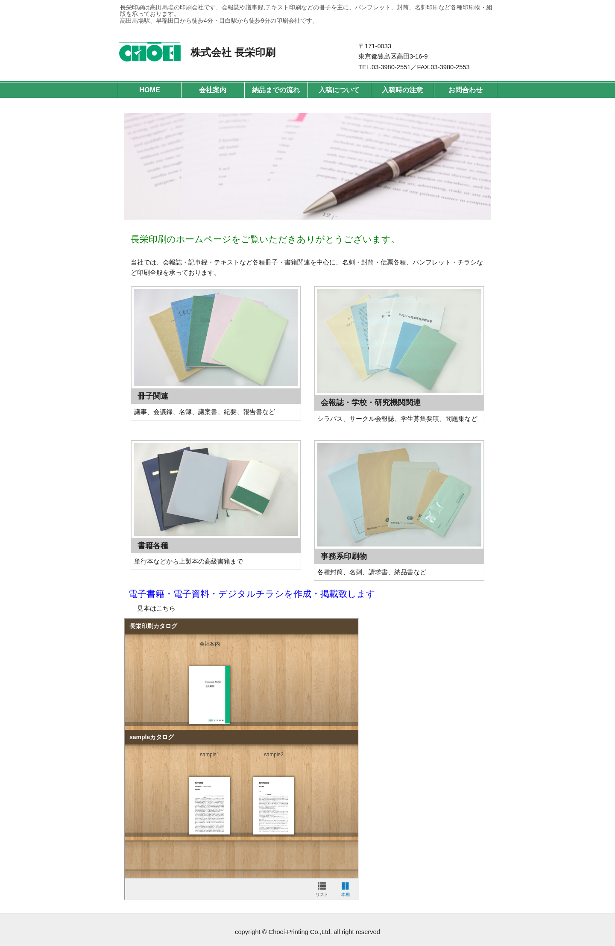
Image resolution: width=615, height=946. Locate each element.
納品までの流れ (276, 90)
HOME (149, 90)
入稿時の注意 (402, 90)
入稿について (339, 90)
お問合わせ (465, 90)
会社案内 (212, 90)
